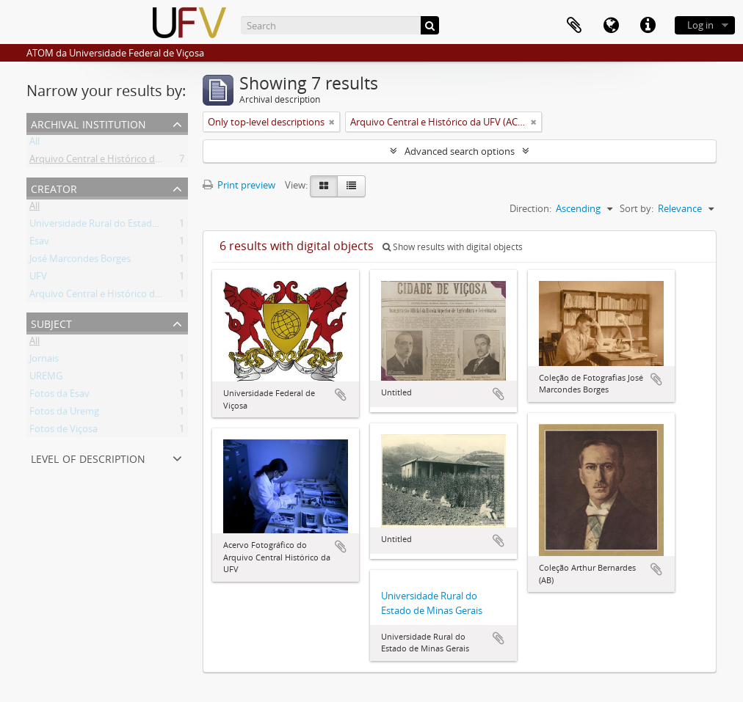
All (34, 143)
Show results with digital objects (453, 247)
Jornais (44, 361)
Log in (700, 25)
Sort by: (636, 208)
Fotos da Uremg (64, 413)
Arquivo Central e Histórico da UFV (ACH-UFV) (128, 161)
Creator (54, 187)
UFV (38, 278)
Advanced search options (460, 151)
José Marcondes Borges (80, 261)
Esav (39, 243)
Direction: (530, 208)
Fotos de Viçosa (63, 431)
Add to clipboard (340, 394)
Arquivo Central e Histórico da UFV (104, 296)
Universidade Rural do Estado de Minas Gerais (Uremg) (148, 226)
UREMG (45, 378)
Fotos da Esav (59, 396)
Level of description (88, 457)
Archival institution (88, 123)
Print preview (239, 184)
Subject (51, 322)
